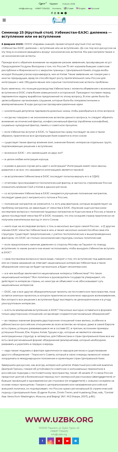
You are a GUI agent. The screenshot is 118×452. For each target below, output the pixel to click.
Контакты (56, 8)
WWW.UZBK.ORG (59, 419)
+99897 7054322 (42, 8)
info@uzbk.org (25, 8)
